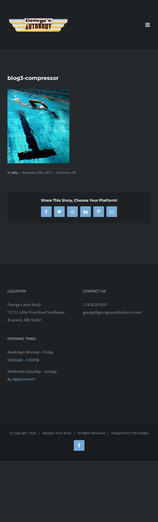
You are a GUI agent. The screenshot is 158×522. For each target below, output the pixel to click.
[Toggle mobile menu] (148, 24)
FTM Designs (139, 433)
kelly (15, 172)
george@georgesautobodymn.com (112, 312)
